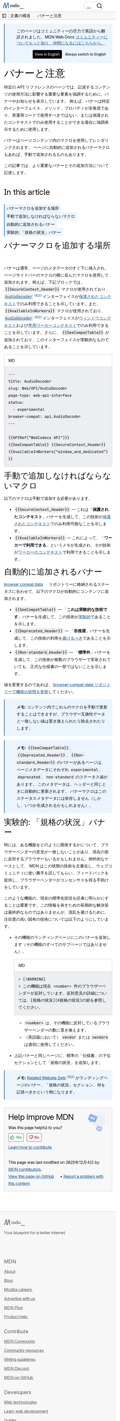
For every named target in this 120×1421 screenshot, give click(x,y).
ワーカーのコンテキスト (40, 552)
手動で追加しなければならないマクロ (41, 216)
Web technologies (20, 1402)
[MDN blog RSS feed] (43, 1247)
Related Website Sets (46, 1077)
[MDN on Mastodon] (34, 1247)
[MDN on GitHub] (7, 1247)
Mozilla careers (18, 1289)
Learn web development (26, 1411)
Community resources (24, 1350)
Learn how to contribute (30, 1147)
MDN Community (19, 1341)
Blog (8, 1280)
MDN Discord (17, 1368)
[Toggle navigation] (110, 6)
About (9, 1271)
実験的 (84, 616)
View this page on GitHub (31, 1176)
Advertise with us (19, 1298)
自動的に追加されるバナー (31, 224)
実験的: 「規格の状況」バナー (34, 232)
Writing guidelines (19, 1359)
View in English (47, 54)
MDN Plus (13, 1307)
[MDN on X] (25, 1247)
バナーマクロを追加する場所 (33, 208)
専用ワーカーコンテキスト (52, 325)
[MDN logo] (14, 1223)
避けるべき (72, 638)
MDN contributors (24, 1169)
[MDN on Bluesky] (16, 1247)
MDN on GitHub (19, 1377)
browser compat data (23, 584)
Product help (16, 1316)
